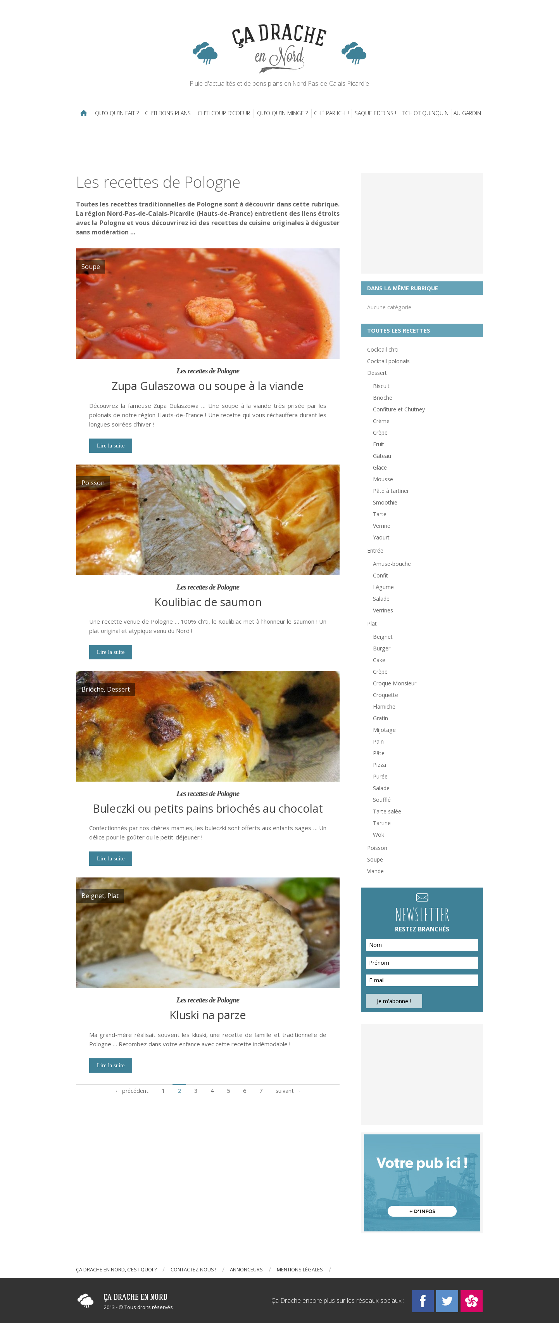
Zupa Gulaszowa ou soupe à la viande (208, 385)
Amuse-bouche (392, 563)
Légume (383, 587)
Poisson (377, 847)
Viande (375, 871)
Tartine (382, 823)
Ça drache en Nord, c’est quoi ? (116, 1269)
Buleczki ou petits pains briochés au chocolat (208, 808)
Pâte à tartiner (391, 490)
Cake (379, 660)
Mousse (383, 479)
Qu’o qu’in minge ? (282, 113)
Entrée (375, 550)
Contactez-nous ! (193, 1269)
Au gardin (467, 113)
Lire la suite (111, 445)
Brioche (382, 397)
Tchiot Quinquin (425, 113)
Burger (381, 648)
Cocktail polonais (388, 361)
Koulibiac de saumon (208, 601)
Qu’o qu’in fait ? (117, 113)
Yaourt (381, 537)
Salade (381, 598)
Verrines (383, 610)
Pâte (379, 753)
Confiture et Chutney (399, 409)
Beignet (383, 636)
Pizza (379, 764)
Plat (372, 623)
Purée (380, 776)
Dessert (377, 372)
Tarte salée (387, 811)
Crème (381, 421)
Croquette (385, 695)
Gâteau (382, 455)
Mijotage (384, 729)
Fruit (378, 444)
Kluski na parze (207, 1014)
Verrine (381, 525)
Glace (380, 467)
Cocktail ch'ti (383, 349)
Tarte (379, 514)
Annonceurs (246, 1269)
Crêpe (380, 432)
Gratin (380, 718)
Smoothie (385, 502)
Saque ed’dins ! (375, 113)
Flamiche (384, 706)
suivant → (288, 1090)
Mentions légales (300, 1269)
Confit (380, 575)
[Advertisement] (279, 147)
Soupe (375, 859)
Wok (378, 834)
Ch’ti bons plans (168, 113)
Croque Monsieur (394, 683)
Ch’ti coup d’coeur (224, 113)
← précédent (131, 1090)
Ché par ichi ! (331, 113)
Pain (378, 741)
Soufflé (382, 799)
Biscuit (381, 386)
